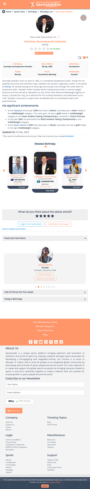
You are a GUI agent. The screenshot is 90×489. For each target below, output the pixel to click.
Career (8, 427)
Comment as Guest (58, 224)
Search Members (45, 330)
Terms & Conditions (13, 440)
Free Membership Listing (45, 322)
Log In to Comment (31, 224)
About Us (9, 422)
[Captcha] (26, 401)
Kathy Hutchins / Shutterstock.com (44, 37)
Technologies (11, 465)
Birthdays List (46, 11)
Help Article (51, 462)
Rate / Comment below (44, 53)
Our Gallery (51, 442)
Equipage (9, 470)
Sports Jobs (51, 445)
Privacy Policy (55, 482)
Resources (51, 440)
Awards (8, 467)
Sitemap (50, 447)
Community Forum (54, 467)
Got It (45, 486)
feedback (70, 136)
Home (8, 11)
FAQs (49, 465)
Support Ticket (52, 460)
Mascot (8, 429)
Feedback (51, 470)
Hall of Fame (52, 424)
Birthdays (32, 11)
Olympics (18, 110)
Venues (8, 460)
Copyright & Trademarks (15, 445)
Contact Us (10, 424)
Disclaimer (10, 450)
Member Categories (45, 326)
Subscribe (14, 410)
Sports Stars (19, 11)
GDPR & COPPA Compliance (16, 447)
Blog (45, 334)
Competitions (11, 462)
